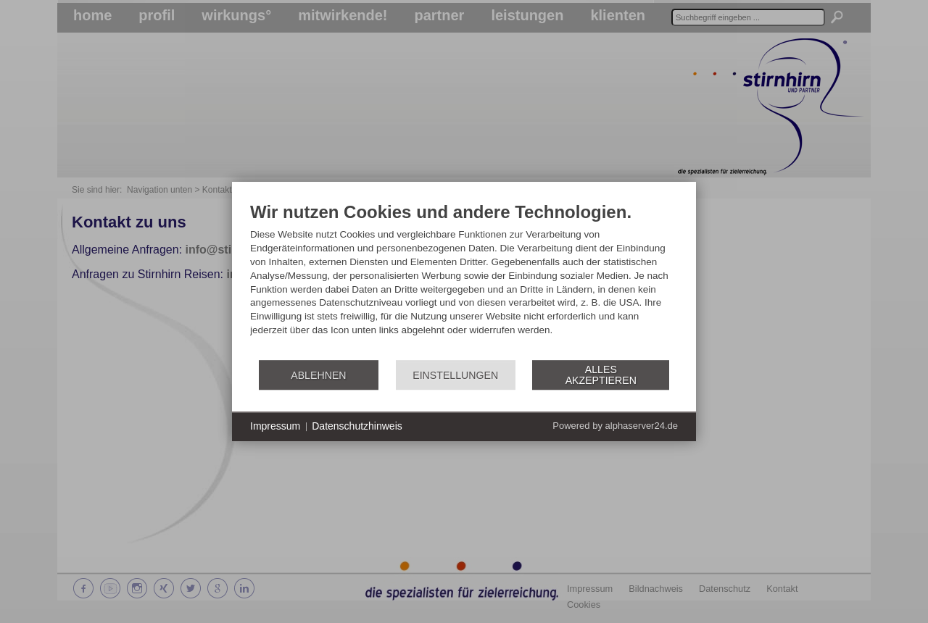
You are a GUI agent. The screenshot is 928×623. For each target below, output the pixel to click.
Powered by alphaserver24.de (615, 426)
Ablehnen (318, 375)
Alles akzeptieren (601, 375)
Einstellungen (455, 375)
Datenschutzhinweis (357, 426)
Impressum (275, 426)
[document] (464, 280)
